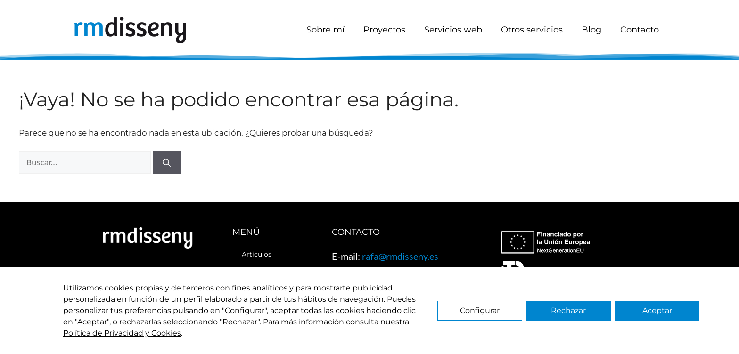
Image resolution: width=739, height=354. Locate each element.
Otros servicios (532, 29)
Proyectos (384, 29)
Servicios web (453, 29)
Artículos (256, 254)
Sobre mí (325, 29)
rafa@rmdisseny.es (400, 256)
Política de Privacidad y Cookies (122, 333)
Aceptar (657, 310)
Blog (591, 29)
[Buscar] (167, 162)
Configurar (480, 310)
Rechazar (568, 310)
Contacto (639, 29)
